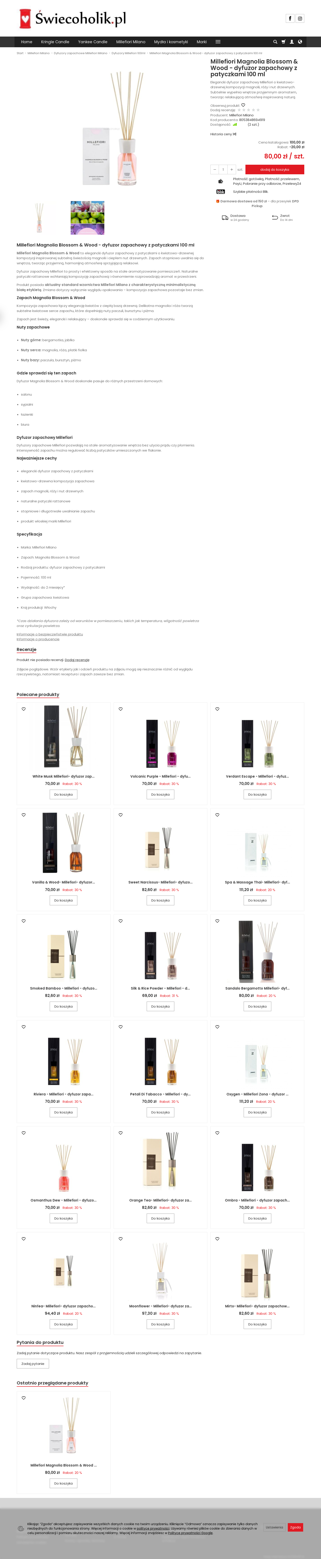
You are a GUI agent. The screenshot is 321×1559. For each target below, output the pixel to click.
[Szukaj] (275, 42)
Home (26, 42)
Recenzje (27, 649)
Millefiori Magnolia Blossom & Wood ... (64, 1467)
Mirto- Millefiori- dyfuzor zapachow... (257, 1307)
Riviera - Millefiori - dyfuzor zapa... (63, 1095)
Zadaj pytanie (32, 1364)
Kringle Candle (55, 42)
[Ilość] (222, 169)
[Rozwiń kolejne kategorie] (218, 42)
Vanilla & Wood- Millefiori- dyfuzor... (63, 883)
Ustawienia (274, 1527)
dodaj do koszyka (273, 169)
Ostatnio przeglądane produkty (54, 1384)
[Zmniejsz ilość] (230, 169)
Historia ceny (223, 134)
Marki (202, 42)
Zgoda (295, 1527)
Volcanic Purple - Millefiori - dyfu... (160, 777)
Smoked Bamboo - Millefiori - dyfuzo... (63, 989)
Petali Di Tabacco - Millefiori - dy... (160, 1095)
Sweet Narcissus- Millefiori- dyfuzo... (160, 883)
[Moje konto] (292, 42)
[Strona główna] (72, 18)
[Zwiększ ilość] (214, 169)
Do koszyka (63, 795)
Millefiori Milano (130, 42)
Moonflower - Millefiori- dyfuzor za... (160, 1307)
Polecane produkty (39, 695)
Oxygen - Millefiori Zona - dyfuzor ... (257, 1095)
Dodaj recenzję (77, 660)
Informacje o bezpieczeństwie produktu (50, 634)
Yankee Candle (92, 42)
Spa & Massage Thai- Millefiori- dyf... (257, 883)
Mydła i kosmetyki (171, 42)
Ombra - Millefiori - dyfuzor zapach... (257, 1201)
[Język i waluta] (300, 42)
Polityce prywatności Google (190, 1533)
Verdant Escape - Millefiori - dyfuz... (257, 777)
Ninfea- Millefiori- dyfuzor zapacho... (63, 1307)
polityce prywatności (153, 1528)
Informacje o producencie (38, 639)
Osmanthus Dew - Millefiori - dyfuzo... (64, 1201)
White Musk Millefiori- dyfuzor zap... (64, 777)
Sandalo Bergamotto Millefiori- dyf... (257, 989)
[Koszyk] (283, 42)
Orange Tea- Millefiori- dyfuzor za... (160, 1201)
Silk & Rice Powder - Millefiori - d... (160, 989)
